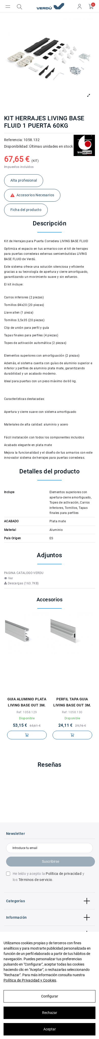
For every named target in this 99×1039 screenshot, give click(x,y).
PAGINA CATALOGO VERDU (23, 573)
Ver (8, 578)
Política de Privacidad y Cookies (30, 980)
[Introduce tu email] (49, 848)
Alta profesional (23, 180)
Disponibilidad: (16, 146)
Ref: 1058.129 (26, 712)
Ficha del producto (25, 210)
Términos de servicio (35, 880)
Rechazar (49, 1013)
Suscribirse (50, 861)
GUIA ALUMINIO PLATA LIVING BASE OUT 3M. (26, 702)
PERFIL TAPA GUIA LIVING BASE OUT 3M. (72, 702)
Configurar (49, 996)
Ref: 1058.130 (72, 712)
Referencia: (13, 140)
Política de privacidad (63, 874)
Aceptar (49, 1029)
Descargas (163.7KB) (21, 583)
